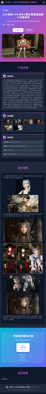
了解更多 (29, 30)
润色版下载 (18, 30)
